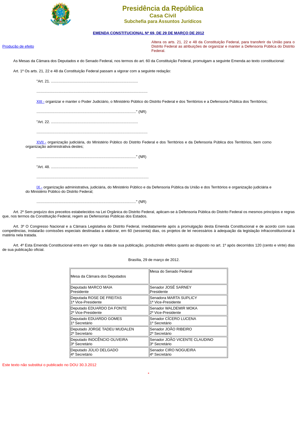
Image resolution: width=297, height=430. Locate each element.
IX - (39, 187)
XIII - (40, 101)
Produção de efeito (18, 46)
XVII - (41, 142)
